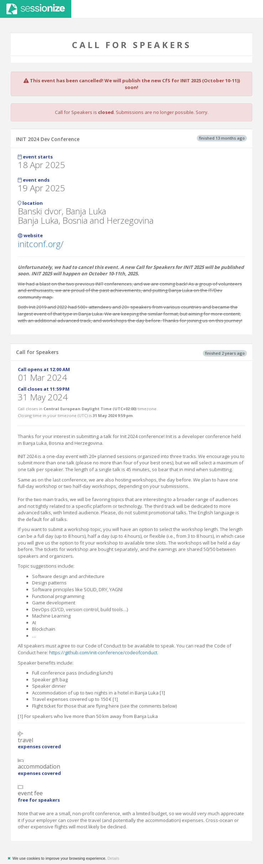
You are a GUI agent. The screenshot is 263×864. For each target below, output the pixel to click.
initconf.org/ (40, 244)
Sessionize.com (35, 9)
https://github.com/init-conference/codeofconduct (103, 652)
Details (113, 858)
